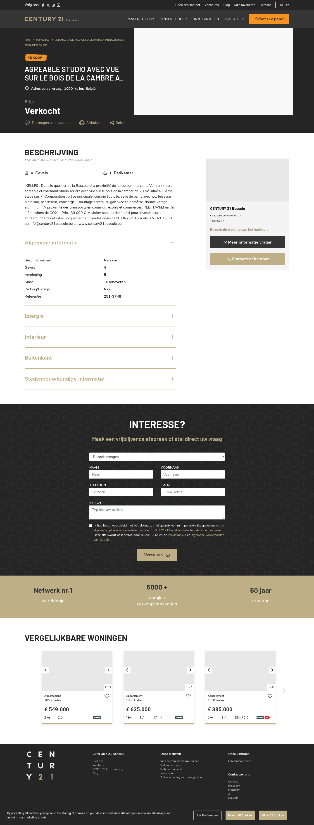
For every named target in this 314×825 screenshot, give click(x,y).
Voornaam (170, 467)
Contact (265, 5)
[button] (47, 671)
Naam (94, 467)
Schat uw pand (269, 19)
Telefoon (97, 485)
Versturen (157, 555)
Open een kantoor (187, 5)
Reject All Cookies (240, 815)
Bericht (96, 503)
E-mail (166, 485)
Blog (227, 5)
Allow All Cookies (273, 815)
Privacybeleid (177, 535)
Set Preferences (207, 815)
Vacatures (212, 5)
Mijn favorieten (244, 5)
